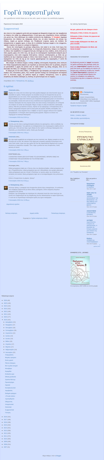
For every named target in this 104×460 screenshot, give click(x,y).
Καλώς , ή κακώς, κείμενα (78, 115)
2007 (5, 447)
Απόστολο (12, 90)
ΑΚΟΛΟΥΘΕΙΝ (91, 211)
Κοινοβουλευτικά (10, 388)
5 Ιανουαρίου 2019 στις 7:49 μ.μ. (19, 161)
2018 (5, 417)
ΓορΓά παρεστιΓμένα (32, 12)
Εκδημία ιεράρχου (10, 393)
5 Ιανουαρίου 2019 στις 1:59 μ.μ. (19, 150)
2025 (5, 303)
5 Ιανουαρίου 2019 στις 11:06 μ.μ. (19, 200)
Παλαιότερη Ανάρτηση (58, 213)
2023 (5, 308)
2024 (5, 306)
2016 (5, 422)
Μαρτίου (8, 347)
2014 (5, 428)
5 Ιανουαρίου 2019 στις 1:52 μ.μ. (19, 132)
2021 (5, 314)
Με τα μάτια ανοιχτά (11, 366)
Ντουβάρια (8, 368)
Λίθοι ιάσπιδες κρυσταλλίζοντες (80, 118)
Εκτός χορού (9, 360)
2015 (5, 425)
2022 (5, 311)
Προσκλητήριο (9, 382)
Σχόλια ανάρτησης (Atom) (39, 218)
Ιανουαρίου (9, 352)
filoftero (89, 238)
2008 (5, 444)
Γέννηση (7, 412)
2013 (5, 430)
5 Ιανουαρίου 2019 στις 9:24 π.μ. (19, 117)
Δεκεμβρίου (9, 322)
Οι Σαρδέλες (90, 187)
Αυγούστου (9, 333)
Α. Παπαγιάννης (14, 121)
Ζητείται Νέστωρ (10, 379)
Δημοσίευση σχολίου (12, 204)
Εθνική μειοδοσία (10, 377)
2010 (5, 439)
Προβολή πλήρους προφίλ (78, 105)
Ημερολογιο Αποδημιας (91, 184)
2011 (5, 436)
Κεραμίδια (8, 371)
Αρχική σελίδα (34, 213)
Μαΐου (8, 341)
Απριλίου (8, 344)
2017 (5, 419)
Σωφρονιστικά (9, 410)
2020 (5, 317)
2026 (5, 300)
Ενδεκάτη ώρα (9, 374)
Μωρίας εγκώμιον (10, 357)
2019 (5, 320)
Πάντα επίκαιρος (10, 363)
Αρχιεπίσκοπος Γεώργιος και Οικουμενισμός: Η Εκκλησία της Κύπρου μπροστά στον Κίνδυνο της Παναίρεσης (92, 227)
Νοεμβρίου (9, 325)
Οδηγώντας (8, 401)
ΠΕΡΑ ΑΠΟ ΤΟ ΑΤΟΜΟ (91, 193)
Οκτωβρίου (9, 327)
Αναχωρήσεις (9, 355)
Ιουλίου (8, 336)
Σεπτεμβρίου (10, 330)
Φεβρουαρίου (10, 349)
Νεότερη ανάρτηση (11, 213)
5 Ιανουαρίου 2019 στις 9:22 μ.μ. (19, 181)
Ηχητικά (7, 385)
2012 (5, 433)
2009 (5, 441)
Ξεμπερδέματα (9, 399)
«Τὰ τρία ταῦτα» (10, 396)
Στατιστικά (8, 407)
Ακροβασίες (8, 390)
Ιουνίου (8, 338)
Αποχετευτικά (9, 404)
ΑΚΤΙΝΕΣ (90, 220)
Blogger (58, 456)
